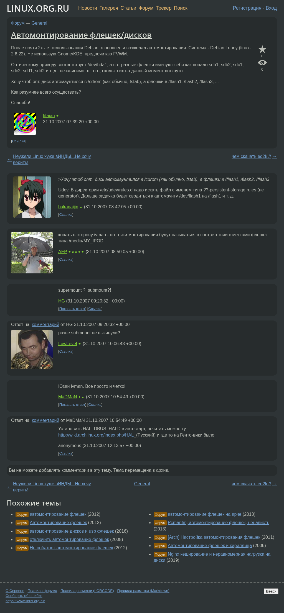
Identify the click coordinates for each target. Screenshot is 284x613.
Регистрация (247, 8)
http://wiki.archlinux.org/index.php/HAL (96, 435)
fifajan (49, 115)
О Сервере (15, 591)
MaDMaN (67, 396)
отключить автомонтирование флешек (69, 539)
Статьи (128, 8)
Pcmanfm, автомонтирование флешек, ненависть (218, 522)
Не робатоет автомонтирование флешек (71, 547)
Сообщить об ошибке (24, 596)
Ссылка (18, 141)
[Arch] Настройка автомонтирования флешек (214, 537)
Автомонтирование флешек (58, 522)
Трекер (164, 8)
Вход (271, 8)
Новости (87, 8)
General (39, 23)
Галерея (109, 8)
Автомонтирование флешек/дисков (81, 34)
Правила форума (42, 591)
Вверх (271, 591)
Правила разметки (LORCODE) (87, 591)
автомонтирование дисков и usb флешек (72, 531)
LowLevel (67, 343)
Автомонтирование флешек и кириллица (210, 545)
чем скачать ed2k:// (251, 156)
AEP (62, 251)
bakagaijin (68, 206)
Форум (146, 8)
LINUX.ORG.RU (38, 8)
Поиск (180, 8)
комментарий (45, 324)
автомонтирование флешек (58, 514)
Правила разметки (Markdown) (143, 591)
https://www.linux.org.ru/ (25, 601)
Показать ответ (72, 309)
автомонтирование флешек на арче (204, 514)
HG (61, 301)
